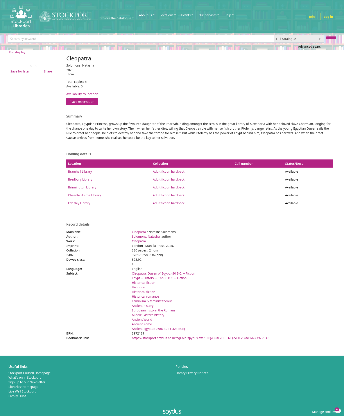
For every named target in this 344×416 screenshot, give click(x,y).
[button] (19, 71)
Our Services (208, 15)
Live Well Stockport (22, 391)
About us (145, 15)
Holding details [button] (78, 154)
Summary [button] (74, 116)
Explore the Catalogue (115, 18)
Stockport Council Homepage (30, 373)
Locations (167, 15)
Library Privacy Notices (192, 373)
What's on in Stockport (25, 377)
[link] (31, 66)
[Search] (331, 37)
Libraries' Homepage (24, 387)
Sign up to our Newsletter (27, 382)
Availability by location (82, 94)
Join (312, 16)
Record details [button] (78, 224)
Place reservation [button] (84, 101)
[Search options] (299, 39)
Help (227, 15)
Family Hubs (17, 396)
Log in (328, 16)
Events (186, 15)
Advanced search (310, 46)
